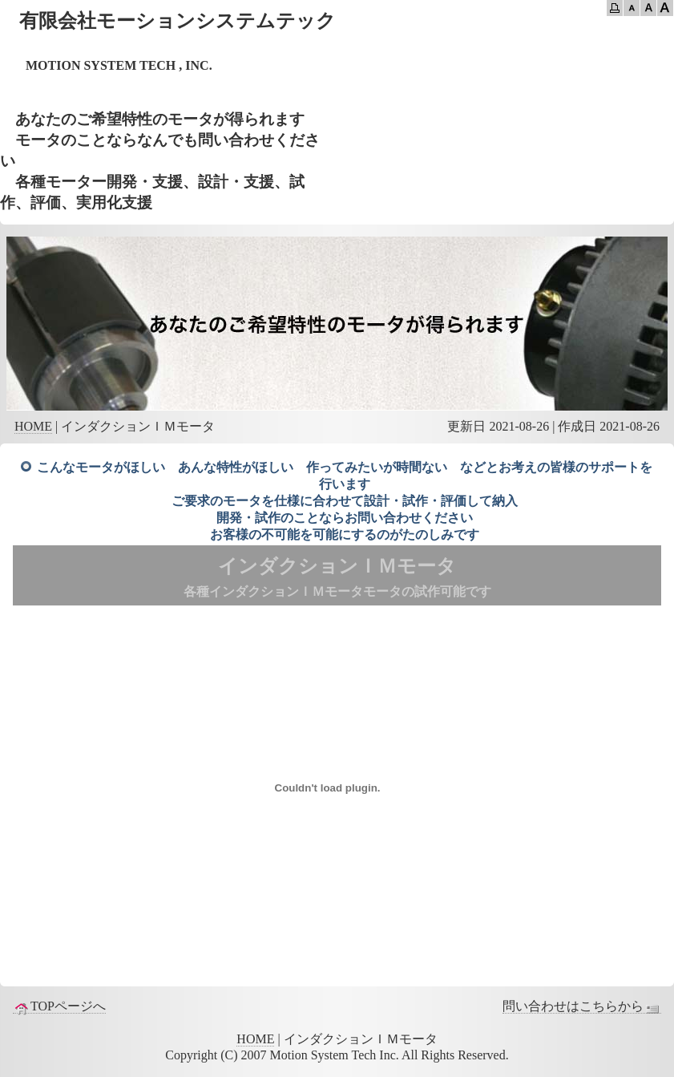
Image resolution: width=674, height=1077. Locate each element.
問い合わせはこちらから (581, 1006)
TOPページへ (59, 1006)
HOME (33, 426)
